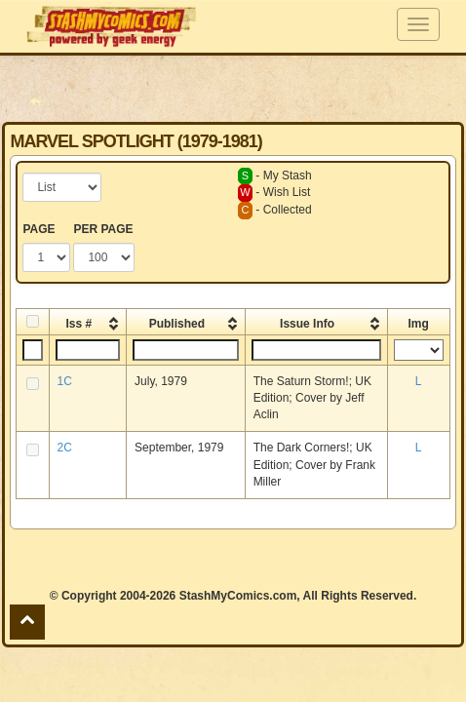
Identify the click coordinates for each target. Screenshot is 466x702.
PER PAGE (103, 229)
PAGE (38, 229)
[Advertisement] (233, 87)
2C (65, 447)
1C (65, 381)
